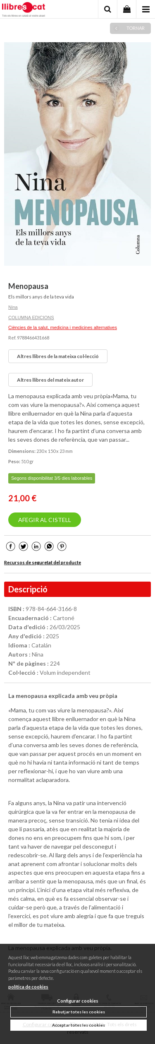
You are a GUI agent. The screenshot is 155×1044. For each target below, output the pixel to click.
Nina (13, 307)
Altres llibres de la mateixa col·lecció (58, 356)
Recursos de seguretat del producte (42, 562)
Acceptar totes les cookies (78, 1024)
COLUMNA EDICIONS (31, 317)
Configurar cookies (77, 1000)
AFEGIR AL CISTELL (44, 519)
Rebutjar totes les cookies (78, 1011)
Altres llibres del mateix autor (50, 380)
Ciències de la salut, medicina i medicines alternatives (62, 327)
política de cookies (28, 986)
